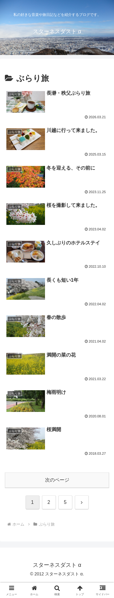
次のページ (57, 479)
